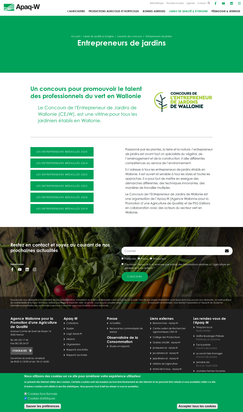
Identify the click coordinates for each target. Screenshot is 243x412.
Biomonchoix (160, 323)
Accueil (75, 36)
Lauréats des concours (129, 36)
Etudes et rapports (120, 346)
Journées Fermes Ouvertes (210, 370)
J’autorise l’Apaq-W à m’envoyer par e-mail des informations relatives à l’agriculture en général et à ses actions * (177, 266)
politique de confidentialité (134, 303)
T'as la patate (203, 344)
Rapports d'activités (77, 349)
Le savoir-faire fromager (209, 353)
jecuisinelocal (160, 353)
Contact (201, 3)
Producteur (159, 258)
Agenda (190, 3)
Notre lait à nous (161, 369)
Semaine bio (203, 362)
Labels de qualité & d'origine (188, 11)
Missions (70, 339)
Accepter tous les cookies (197, 406)
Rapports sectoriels (76, 355)
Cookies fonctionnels (42, 394)
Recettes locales (175, 3)
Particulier (130, 258)
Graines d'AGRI (161, 342)
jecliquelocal (160, 347)
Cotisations (72, 323)
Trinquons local (204, 327)
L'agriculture (76, 11)
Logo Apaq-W (74, 333)
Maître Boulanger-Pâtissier (210, 336)
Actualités (115, 323)
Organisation (73, 344)
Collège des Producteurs (166, 337)
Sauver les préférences (42, 406)
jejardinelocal (160, 358)
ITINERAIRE (19, 350)
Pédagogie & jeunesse (225, 11)
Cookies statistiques (41, 398)
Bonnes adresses (154, 11)
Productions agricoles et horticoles (114, 11)
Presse (144, 258)
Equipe (70, 328)
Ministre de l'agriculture (165, 363)
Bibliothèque (157, 3)
